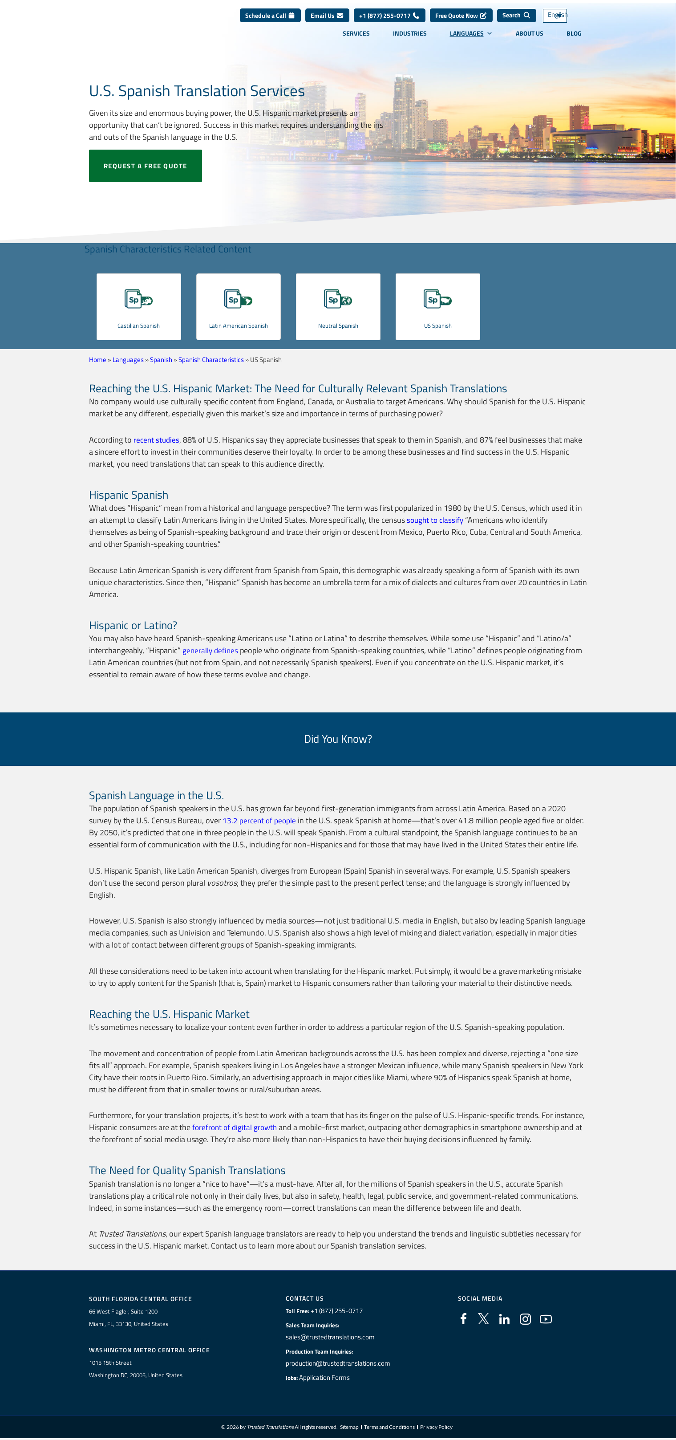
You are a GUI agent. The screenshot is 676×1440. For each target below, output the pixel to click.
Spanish (161, 359)
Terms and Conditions (389, 1428)
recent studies (157, 440)
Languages (471, 39)
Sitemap (349, 1428)
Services (356, 39)
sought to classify (436, 520)
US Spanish (438, 325)
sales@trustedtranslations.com (331, 1337)
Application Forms (327, 1377)
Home (97, 359)
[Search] (516, 22)
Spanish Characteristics (211, 359)
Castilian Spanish (139, 325)
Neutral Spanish (338, 325)
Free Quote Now (461, 22)
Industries (410, 39)
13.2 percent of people (260, 820)
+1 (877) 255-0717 (389, 22)
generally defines (211, 650)
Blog (574, 39)
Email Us (327, 22)
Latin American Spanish (238, 330)
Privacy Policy (436, 1428)
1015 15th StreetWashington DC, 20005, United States (135, 1370)
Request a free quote (145, 166)
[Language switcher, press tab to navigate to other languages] (567, 22)
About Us (529, 39)
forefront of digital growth (236, 1127)
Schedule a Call (270, 22)
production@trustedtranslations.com (338, 1363)
